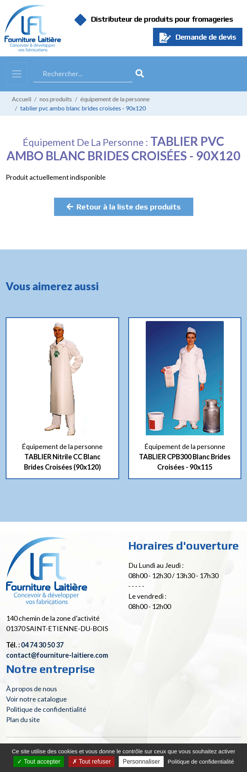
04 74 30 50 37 (42, 645)
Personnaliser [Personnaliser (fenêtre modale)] (141, 761)
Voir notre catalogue (36, 699)
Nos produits (56, 98)
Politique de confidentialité (46, 709)
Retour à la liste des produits (124, 206)
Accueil (21, 98)
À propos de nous (31, 688)
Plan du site (23, 719)
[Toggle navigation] (16, 73)
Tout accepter (38, 761)
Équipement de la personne (115, 98)
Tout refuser (91, 761)
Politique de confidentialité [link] (200, 761)
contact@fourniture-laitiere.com (57, 655)
